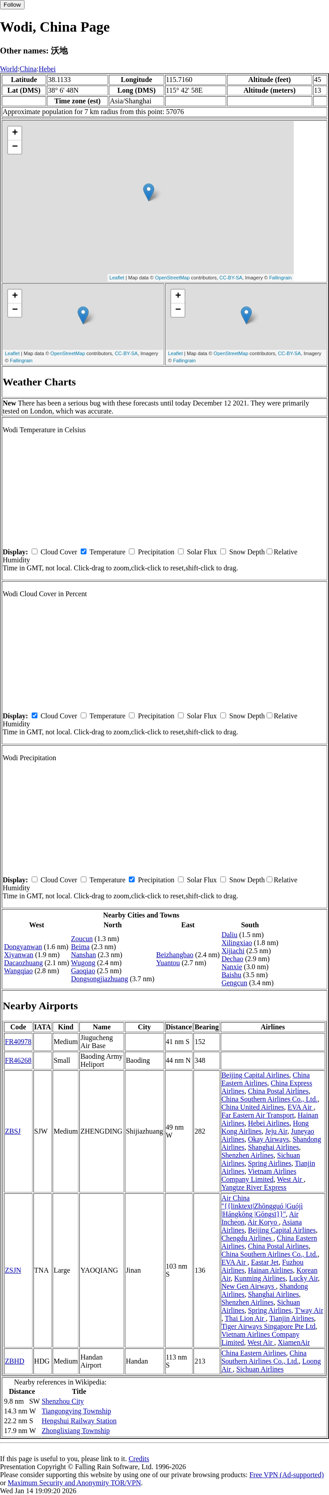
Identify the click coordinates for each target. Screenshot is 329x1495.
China (28, 69)
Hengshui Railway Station (78, 1421)
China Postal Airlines (278, 1091)
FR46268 (18, 1060)
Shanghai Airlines (273, 1147)
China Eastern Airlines (266, 1079)
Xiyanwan (18, 954)
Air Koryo (263, 1222)
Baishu (231, 975)
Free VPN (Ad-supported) (286, 1475)
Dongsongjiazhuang (99, 979)
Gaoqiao (83, 971)
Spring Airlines (269, 1163)
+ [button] (15, 133)
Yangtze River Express (254, 1187)
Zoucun (82, 938)
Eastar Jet (265, 1262)
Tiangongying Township (76, 1411)
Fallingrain (280, 277)
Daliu (230, 934)
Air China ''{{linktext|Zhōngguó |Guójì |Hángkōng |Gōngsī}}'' (262, 1206)
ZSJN (13, 1270)
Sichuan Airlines (260, 1369)
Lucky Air (303, 1278)
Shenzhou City (62, 1401)
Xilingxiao (237, 942)
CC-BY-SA (231, 277)
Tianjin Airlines (291, 1318)
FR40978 (18, 1041)
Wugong (83, 963)
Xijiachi (233, 950)
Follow (12, 4)
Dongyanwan (23, 946)
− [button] (15, 147)
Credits (138, 1458)
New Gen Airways (249, 1286)
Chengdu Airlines (247, 1238)
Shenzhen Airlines (248, 1155)
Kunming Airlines (259, 1278)
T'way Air (309, 1310)
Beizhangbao (174, 954)
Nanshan (83, 954)
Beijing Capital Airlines (255, 1075)
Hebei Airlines (268, 1123)
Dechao (232, 959)
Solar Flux (202, 552)
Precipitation (156, 552)
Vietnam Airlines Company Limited (259, 1175)
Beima (80, 946)
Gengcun (234, 983)
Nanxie (232, 967)
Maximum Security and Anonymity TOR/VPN (74, 1483)
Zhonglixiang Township (75, 1430)
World (9, 69)
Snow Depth (247, 552)
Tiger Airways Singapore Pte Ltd (269, 1326)
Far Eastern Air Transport (258, 1115)
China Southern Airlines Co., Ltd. (270, 1099)
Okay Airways (268, 1139)
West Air (290, 1179)
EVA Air (300, 1107)
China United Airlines (253, 1107)
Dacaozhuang (23, 963)
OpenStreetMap (172, 277)
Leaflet (117, 277)
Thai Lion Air (245, 1318)
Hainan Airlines (270, 1270)
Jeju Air (276, 1131)
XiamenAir (294, 1342)
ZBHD (15, 1361)
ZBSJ (13, 1131)
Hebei (47, 69)
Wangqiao (18, 971)
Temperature (108, 552)
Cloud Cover (59, 552)
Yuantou (168, 963)
